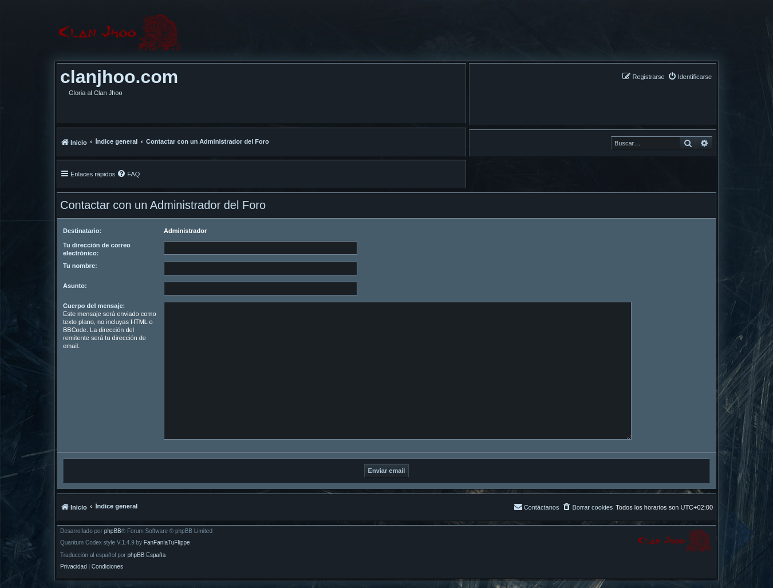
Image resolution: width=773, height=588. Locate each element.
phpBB (112, 531)
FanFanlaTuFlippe (167, 543)
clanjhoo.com (119, 76)
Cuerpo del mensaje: (94, 305)
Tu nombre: (80, 265)
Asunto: (75, 285)
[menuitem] (690, 76)
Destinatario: (82, 230)
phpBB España (146, 555)
